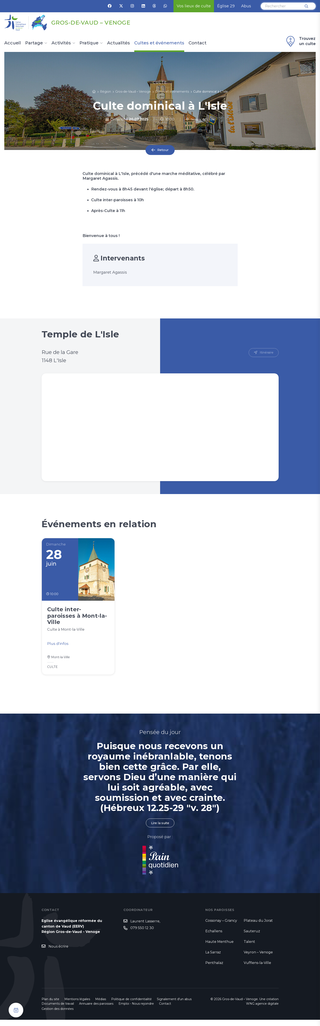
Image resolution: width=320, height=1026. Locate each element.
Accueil (12, 43)
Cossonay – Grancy (221, 927)
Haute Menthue (219, 948)
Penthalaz (214, 969)
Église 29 (226, 6)
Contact (197, 43)
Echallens (213, 937)
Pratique (89, 43)
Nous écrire (58, 953)
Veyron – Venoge (258, 958)
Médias (100, 1005)
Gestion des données (57, 1015)
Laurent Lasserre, (145, 928)
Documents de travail (58, 1010)
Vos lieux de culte (194, 6)
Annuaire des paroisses (96, 1010)
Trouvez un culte (300, 41)
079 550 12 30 (142, 934)
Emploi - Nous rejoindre (136, 1010)
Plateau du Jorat (258, 927)
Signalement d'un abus (174, 1005)
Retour (163, 150)
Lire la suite (160, 829)
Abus (246, 6)
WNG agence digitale (262, 1010)
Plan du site (50, 1005)
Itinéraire (265, 353)
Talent (249, 948)
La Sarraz (213, 958)
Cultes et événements (159, 43)
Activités (61, 43)
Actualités (118, 43)
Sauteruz (252, 937)
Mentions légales (77, 1005)
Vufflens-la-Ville (257, 969)
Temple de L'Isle (200, 119)
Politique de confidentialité (131, 1005)
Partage (34, 43)
